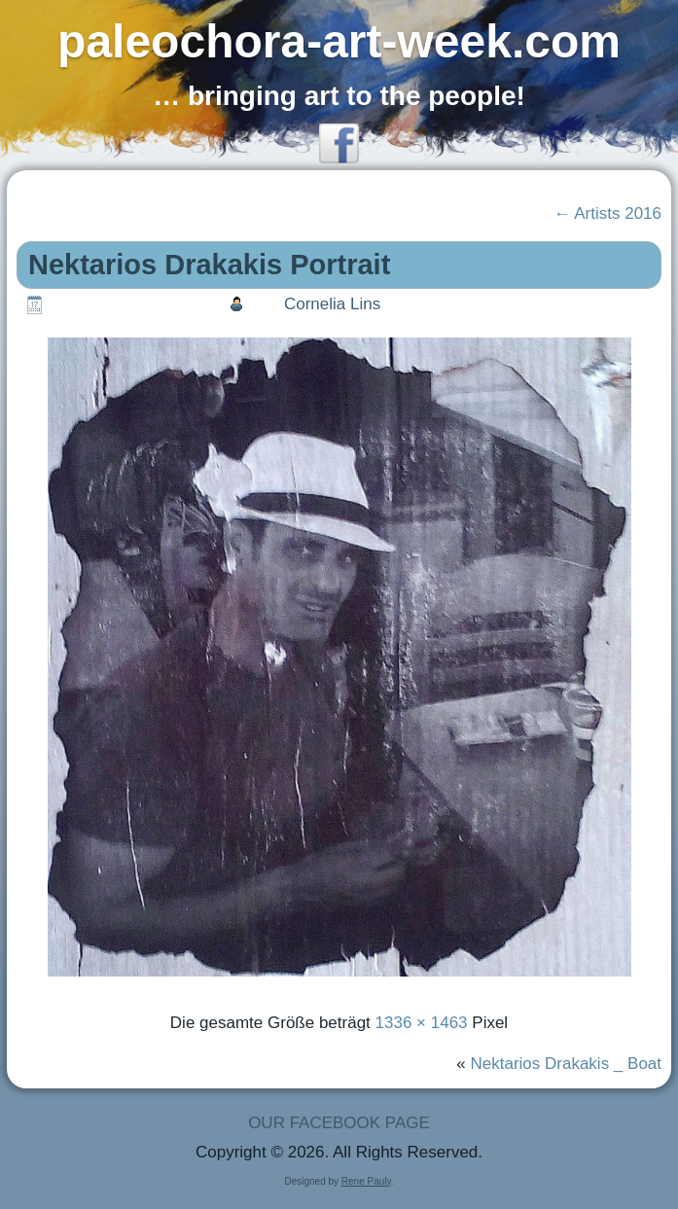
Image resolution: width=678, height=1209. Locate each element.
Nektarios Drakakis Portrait (209, 264)
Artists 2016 (607, 213)
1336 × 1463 (421, 1022)
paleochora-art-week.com (339, 41)
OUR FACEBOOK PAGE (339, 1123)
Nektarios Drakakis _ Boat (566, 1063)
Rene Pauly (366, 1181)
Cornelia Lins (332, 304)
